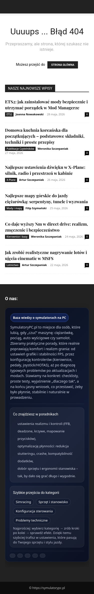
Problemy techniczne (32, 520)
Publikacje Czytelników (20, 148)
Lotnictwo (13, 265)
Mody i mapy (14, 208)
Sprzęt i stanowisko (53, 502)
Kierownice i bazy (17, 236)
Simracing (23, 502)
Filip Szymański (36, 208)
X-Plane (11, 180)
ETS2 (9, 114)
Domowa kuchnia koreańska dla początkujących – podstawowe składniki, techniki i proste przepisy (44, 136)
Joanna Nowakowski (30, 114)
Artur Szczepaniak (31, 180)
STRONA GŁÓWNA (62, 64)
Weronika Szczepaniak (53, 148)
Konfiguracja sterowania (34, 511)
